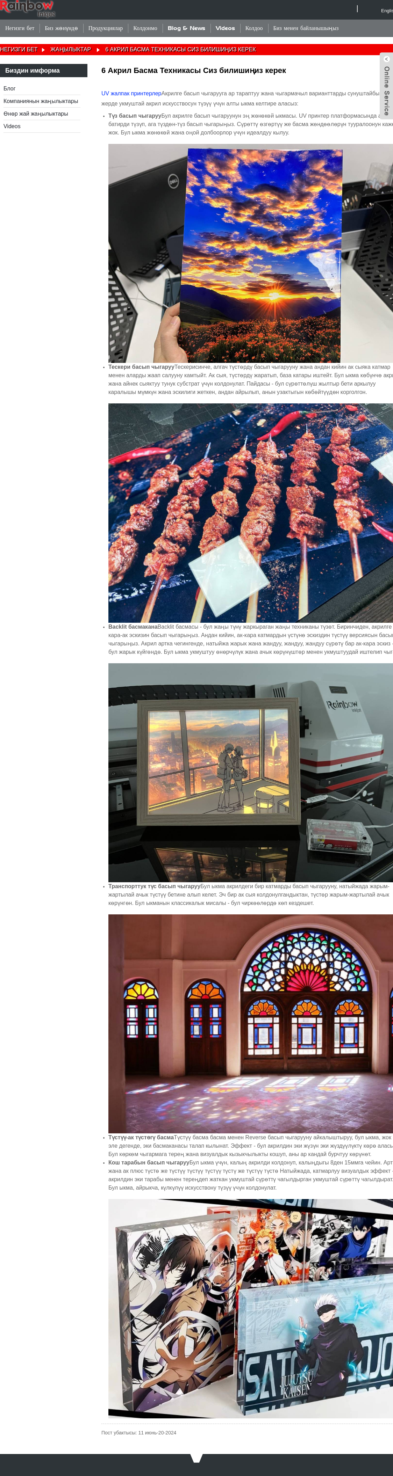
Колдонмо (145, 28)
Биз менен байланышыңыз (306, 28)
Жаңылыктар (70, 49)
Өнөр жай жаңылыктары (35, 114)
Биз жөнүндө (61, 28)
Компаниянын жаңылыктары (40, 101)
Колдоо (254, 28)
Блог (9, 89)
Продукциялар (105, 28)
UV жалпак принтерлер (131, 93)
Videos (225, 28)
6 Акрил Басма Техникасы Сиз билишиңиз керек (180, 49)
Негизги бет (19, 28)
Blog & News (186, 28)
